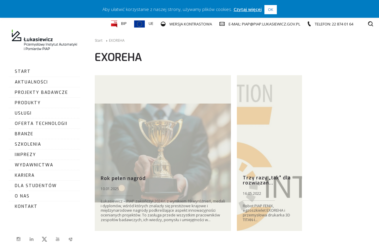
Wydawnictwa (34, 165)
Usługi (23, 113)
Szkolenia (28, 144)
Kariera (25, 175)
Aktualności (31, 82)
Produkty (28, 103)
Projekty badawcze (41, 92)
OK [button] (270, 9)
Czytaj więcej (248, 9)
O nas (22, 196)
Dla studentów (36, 186)
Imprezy (25, 155)
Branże (24, 134)
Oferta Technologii (41, 123)
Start (23, 71)
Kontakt (26, 206)
